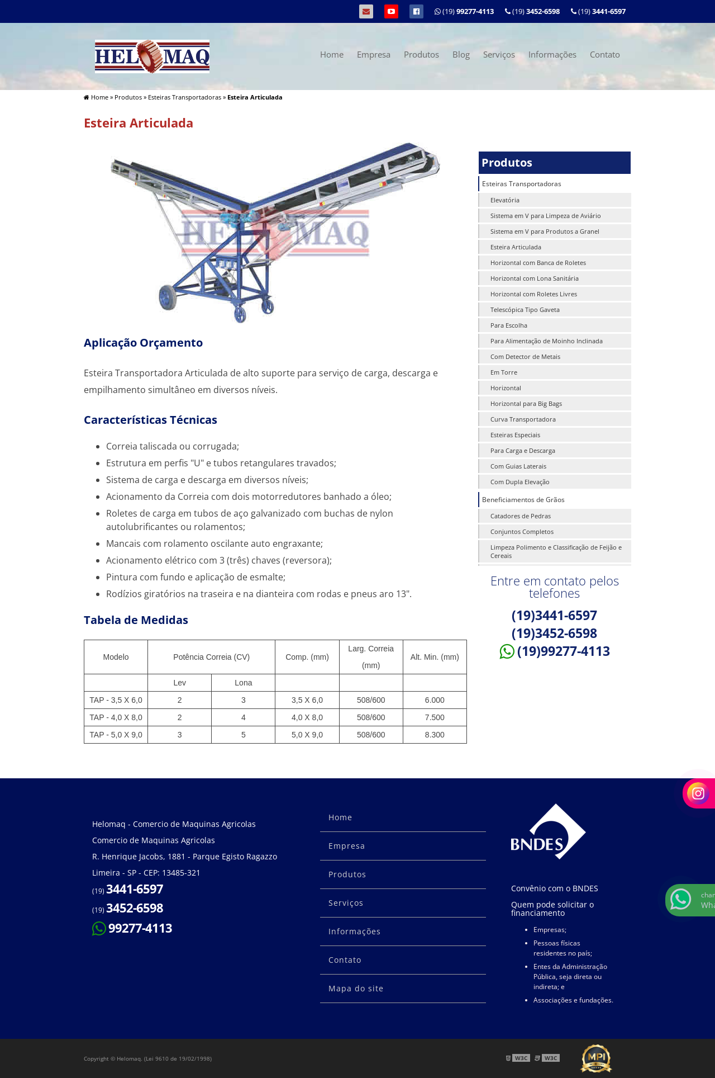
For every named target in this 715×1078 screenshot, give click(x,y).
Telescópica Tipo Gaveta (525, 309)
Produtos (421, 54)
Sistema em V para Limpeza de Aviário (545, 215)
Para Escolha (508, 325)
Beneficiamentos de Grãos (523, 499)
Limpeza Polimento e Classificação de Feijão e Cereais (556, 551)
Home (332, 54)
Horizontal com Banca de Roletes (538, 262)
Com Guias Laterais (518, 466)
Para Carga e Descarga (522, 450)
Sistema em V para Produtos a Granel (544, 231)
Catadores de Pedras (520, 516)
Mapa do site (356, 988)
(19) (598, 11)
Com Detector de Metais (525, 356)
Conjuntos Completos (522, 531)
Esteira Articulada (515, 247)
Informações (552, 54)
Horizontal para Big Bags (526, 403)
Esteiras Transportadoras (521, 183)
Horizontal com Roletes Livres (533, 294)
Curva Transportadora (523, 419)
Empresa (373, 54)
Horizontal (505, 388)
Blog (461, 54)
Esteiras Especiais (515, 435)
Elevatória (504, 200)
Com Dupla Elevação (520, 481)
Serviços (499, 54)
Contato (605, 54)
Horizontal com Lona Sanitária (534, 278)
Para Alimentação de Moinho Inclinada (546, 341)
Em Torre (503, 372)
